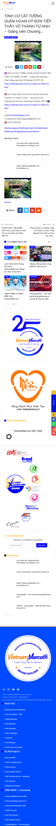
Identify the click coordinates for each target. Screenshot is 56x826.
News (15, 37)
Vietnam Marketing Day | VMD (15, 806)
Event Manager (10, 742)
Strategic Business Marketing (14, 710)
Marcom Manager (11, 733)
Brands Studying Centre (13, 762)
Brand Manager (10, 724)
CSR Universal (10, 781)
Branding (8, 37)
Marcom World (10, 758)
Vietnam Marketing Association (16, 796)
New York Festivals (11, 815)
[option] (28, 586)
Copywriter (9, 738)
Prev (7, 304)
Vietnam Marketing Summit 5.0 (16, 801)
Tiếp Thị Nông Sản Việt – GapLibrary (17, 776)
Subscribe (42, 545)
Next (14, 304)
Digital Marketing (11, 719)
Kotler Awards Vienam (13, 772)
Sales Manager (10, 728)
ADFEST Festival (11, 810)
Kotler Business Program (13, 747)
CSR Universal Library (12, 820)
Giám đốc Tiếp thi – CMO (13, 714)
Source (7, 202)
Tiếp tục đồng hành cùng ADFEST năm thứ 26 (32, 155)
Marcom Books (10, 767)
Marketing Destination (12, 786)
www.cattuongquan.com (18, 115)
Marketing (8, 247)
